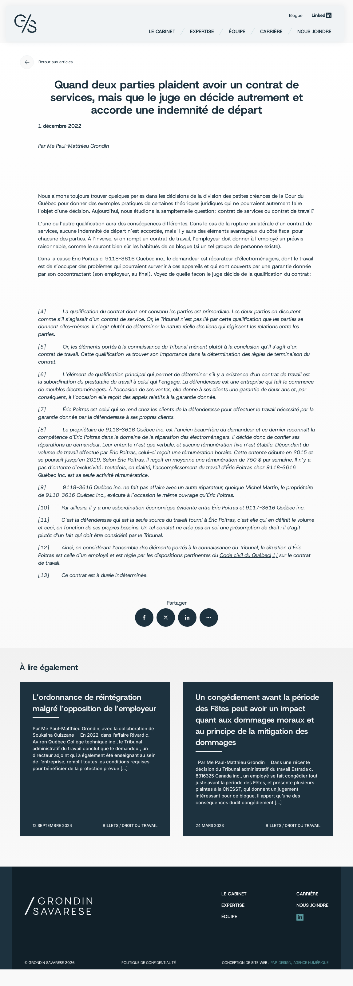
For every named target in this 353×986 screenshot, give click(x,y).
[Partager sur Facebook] (144, 617)
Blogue (296, 15)
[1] (274, 555)
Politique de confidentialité (148, 963)
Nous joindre (314, 31)
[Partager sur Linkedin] (187, 617)
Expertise (202, 31)
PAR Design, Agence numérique (299, 962)
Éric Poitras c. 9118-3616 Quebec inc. (118, 258)
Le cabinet (162, 31)
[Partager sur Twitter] (166, 617)
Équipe (237, 31)
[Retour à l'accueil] (25, 23)
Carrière (271, 31)
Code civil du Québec (245, 555)
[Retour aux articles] (176, 62)
